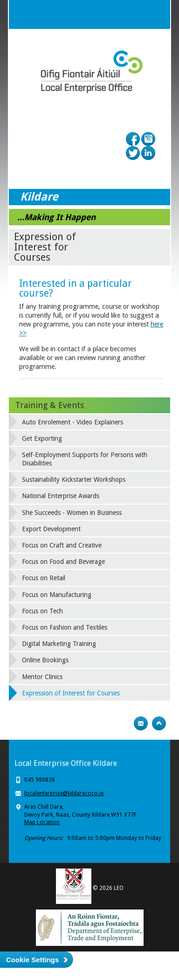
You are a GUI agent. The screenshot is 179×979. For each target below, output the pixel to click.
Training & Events (49, 405)
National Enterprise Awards (60, 496)
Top (159, 723)
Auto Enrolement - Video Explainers (72, 422)
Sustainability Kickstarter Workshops (73, 479)
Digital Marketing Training (59, 643)
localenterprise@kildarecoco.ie (63, 793)
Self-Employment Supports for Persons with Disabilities (84, 459)
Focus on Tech (42, 611)
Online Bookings (45, 660)
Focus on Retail (43, 578)
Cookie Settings (32, 960)
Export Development (51, 529)
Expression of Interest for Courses (71, 693)
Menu (156, 14)
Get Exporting (42, 438)
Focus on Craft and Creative (62, 545)
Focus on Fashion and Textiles (64, 627)
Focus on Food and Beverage (63, 561)
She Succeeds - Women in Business (72, 512)
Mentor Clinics (42, 676)
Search (137, 14)
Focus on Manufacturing (56, 594)
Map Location (42, 822)
